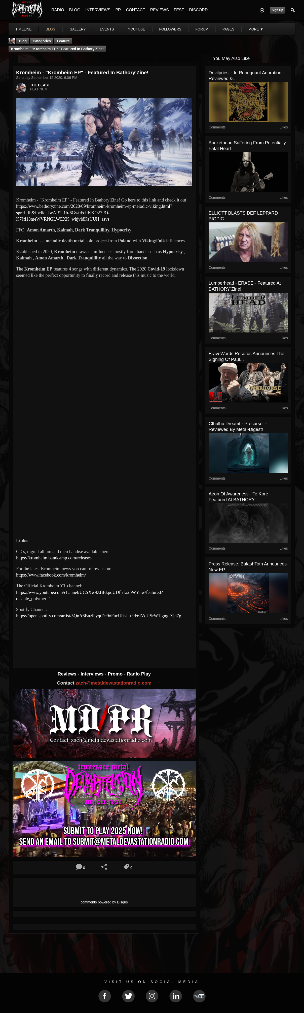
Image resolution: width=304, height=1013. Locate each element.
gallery (77, 29)
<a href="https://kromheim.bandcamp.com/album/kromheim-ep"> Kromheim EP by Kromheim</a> (104, 639)
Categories (42, 41)
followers (170, 29)
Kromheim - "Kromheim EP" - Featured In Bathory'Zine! (57, 49)
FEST (179, 10)
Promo (116, 674)
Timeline (23, 29)
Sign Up (277, 10)
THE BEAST (40, 85)
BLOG (74, 10)
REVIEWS (159, 10)
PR (118, 10)
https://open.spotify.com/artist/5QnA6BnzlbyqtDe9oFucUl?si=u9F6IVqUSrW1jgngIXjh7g (98, 615)
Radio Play (139, 674)
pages (228, 29)
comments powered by (104, 902)
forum (201, 29)
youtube (136, 29)
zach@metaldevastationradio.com (113, 683)
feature (63, 41)
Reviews (68, 674)
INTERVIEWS (97, 10)
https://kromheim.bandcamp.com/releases (54, 557)
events (107, 29)
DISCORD (198, 10)
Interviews (93, 674)
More (255, 29)
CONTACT (135, 10)
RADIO (57, 10)
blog (51, 29)
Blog (23, 41)
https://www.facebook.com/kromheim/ (51, 575)
